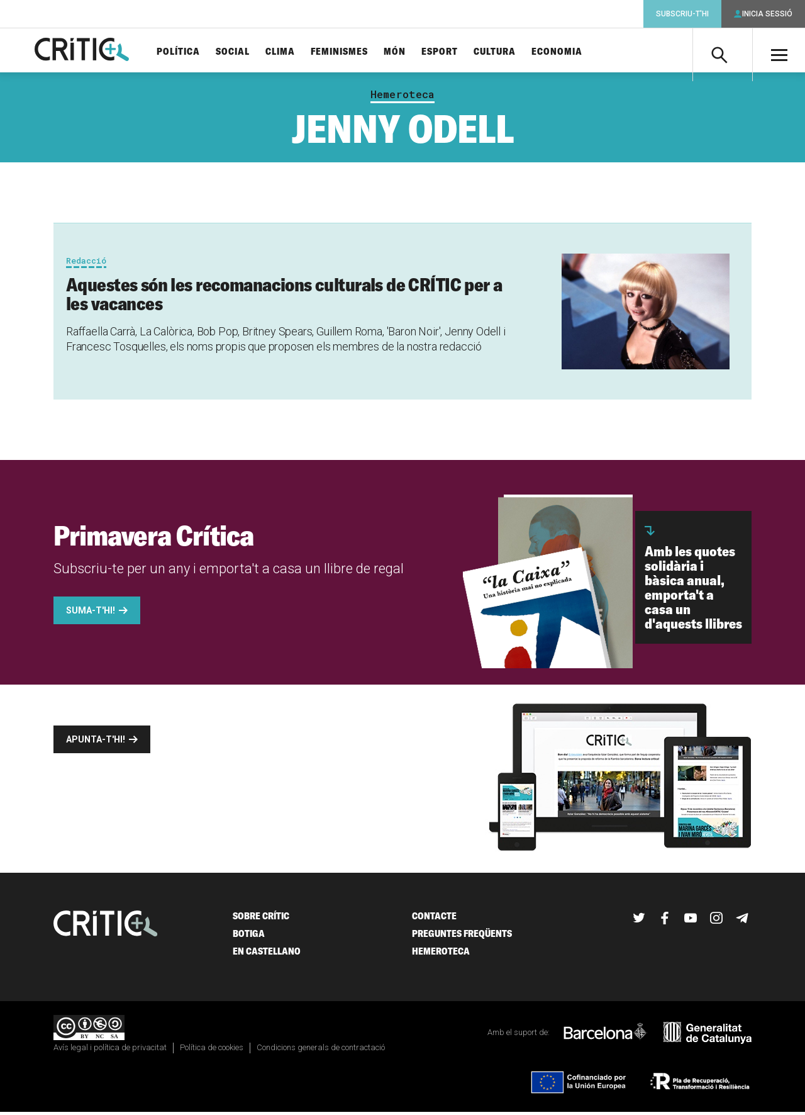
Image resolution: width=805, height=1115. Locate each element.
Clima (294, 52)
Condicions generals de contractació (321, 1050)
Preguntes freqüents (462, 937)
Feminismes (353, 52)
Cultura (509, 52)
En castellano (267, 955)
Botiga (249, 937)
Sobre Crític (261, 920)
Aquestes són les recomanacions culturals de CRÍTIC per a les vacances (284, 297)
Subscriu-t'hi (682, 13)
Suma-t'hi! (90, 614)
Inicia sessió (767, 13)
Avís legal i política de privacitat (110, 1050)
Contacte (434, 920)
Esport (454, 52)
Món (409, 52)
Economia (571, 52)
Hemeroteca (402, 98)
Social (247, 52)
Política (192, 52)
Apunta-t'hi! (95, 743)
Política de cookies (211, 1050)
